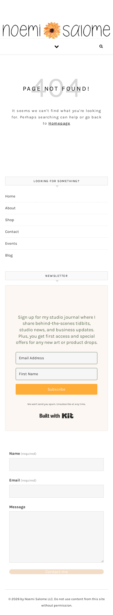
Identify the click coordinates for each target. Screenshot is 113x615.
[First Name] (56, 374)
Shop (9, 219)
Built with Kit (56, 415)
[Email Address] (56, 358)
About (10, 208)
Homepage (59, 123)
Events (11, 243)
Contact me (56, 571)
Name (22, 453)
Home (10, 196)
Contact (12, 231)
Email (22, 480)
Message (17, 507)
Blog (9, 255)
